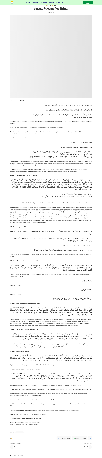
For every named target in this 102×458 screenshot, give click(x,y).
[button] (88, 2)
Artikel (51, 2)
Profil (28, 2)
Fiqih (54, 5)
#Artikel (19, 432)
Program (35, 2)
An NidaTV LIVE (60, 2)
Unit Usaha (43, 2)
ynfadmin (51, 12)
